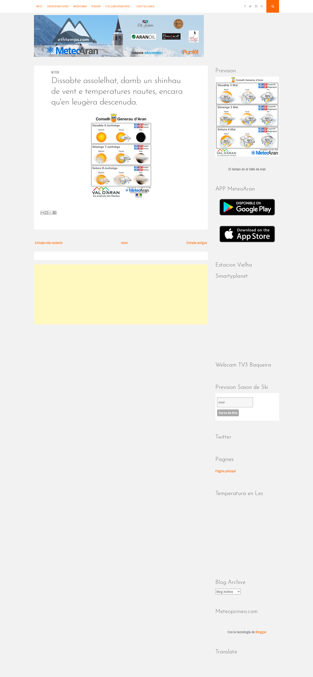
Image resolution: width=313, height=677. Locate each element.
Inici (39, 6)
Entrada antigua (197, 242)
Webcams (80, 6)
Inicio (124, 242)
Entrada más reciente (49, 242)
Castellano (146, 6)
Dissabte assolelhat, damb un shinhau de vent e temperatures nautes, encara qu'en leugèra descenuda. (117, 92)
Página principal (225, 471)
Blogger (261, 632)
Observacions (58, 6)
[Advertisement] (121, 294)
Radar (96, 6)
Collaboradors (117, 6)
